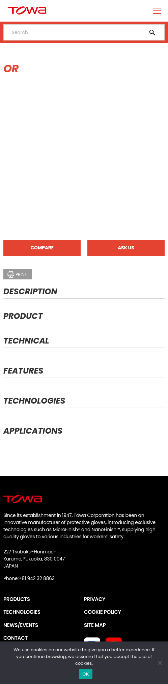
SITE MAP (95, 625)
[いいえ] (159, 662)
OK (85, 674)
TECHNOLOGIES (21, 611)
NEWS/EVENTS (20, 625)
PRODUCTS (16, 599)
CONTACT (15, 637)
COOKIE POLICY (102, 611)
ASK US (126, 247)
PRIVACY (94, 599)
